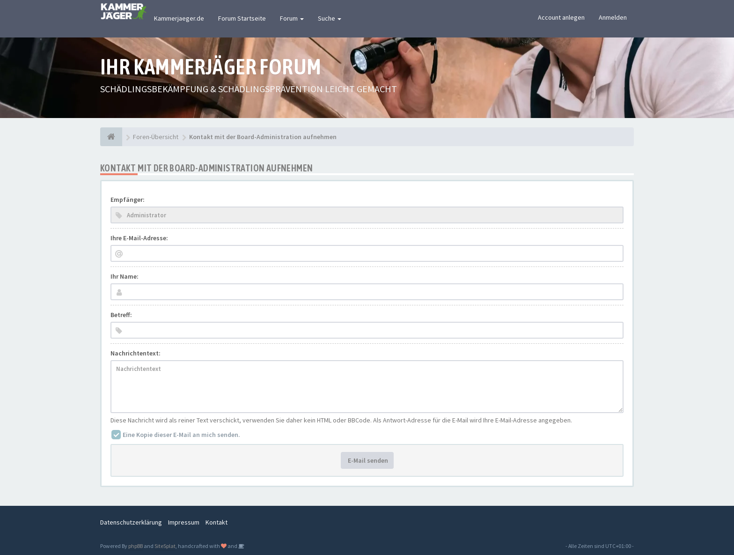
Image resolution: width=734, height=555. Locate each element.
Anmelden (613, 17)
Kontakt (217, 522)
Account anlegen (561, 17)
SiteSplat (165, 545)
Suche (329, 18)
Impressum (183, 522)
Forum (292, 18)
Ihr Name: (124, 276)
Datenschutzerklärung (131, 522)
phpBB (135, 545)
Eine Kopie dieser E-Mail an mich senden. (181, 434)
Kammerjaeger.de (179, 18)
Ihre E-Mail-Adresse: (139, 238)
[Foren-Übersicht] (111, 136)
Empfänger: (127, 199)
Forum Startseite (242, 18)
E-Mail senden (367, 460)
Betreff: (121, 315)
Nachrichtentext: (135, 353)
